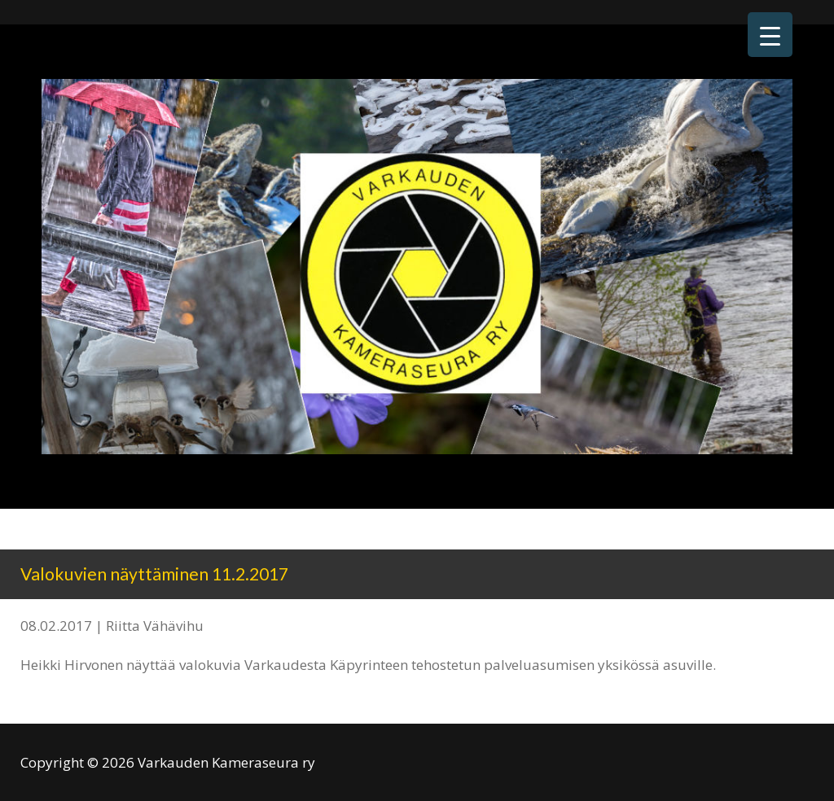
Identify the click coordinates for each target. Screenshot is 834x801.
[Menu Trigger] (770, 34)
